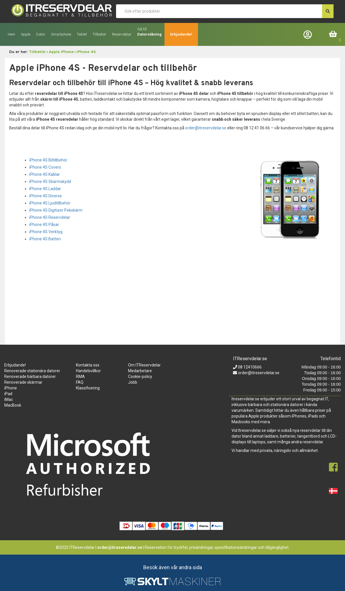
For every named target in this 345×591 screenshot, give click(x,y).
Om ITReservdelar (144, 365)
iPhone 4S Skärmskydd (50, 181)
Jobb (132, 382)
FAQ (79, 382)
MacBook (12, 405)
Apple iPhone (61, 52)
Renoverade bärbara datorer (30, 376)
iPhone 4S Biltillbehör (48, 160)
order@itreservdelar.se (205, 128)
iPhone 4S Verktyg (45, 231)
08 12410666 (249, 367)
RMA (80, 376)
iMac (8, 399)
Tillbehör (37, 52)
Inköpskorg (333, 34)
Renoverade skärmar (23, 382)
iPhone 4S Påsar (44, 224)
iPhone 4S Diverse (45, 196)
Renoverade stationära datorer (32, 370)
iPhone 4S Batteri (45, 239)
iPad (8, 393)
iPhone (10, 388)
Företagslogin (309, 34)
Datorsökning (149, 34)
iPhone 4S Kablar (44, 174)
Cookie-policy (140, 376)
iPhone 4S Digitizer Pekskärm (56, 210)
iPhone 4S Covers (45, 167)
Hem (11, 34)
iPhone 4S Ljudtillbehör (49, 203)
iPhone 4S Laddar (45, 188)
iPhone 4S (86, 52)
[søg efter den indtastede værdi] (328, 11)
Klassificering (88, 388)
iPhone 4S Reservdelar (49, 217)
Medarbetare (140, 370)
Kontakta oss (87, 365)
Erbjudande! (181, 34)
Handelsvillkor (88, 370)
